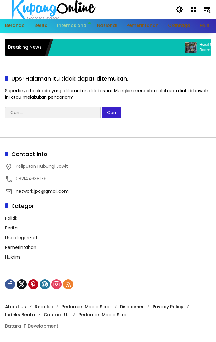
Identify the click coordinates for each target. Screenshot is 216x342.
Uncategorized (21, 237)
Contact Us (57, 315)
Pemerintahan (20, 247)
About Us (15, 306)
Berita (11, 228)
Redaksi (44, 306)
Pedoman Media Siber (86, 306)
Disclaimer (132, 306)
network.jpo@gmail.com (42, 191)
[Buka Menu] (193, 9)
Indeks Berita (20, 315)
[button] (179, 9)
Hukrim (12, 257)
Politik (11, 218)
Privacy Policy (168, 306)
